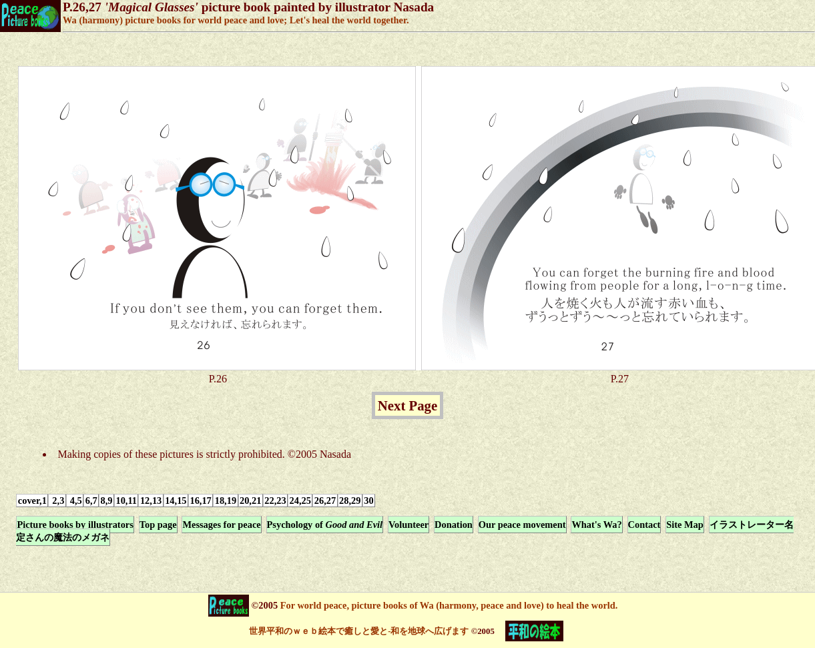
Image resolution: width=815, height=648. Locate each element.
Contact (644, 524)
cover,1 (32, 500)
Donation (454, 524)
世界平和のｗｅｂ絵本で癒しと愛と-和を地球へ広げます (359, 631)
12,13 (151, 500)
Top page (158, 524)
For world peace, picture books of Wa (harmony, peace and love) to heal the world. (447, 605)
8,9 (107, 500)
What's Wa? (596, 524)
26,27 (325, 500)
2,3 (57, 500)
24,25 (300, 500)
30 (368, 500)
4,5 (74, 500)
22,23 (275, 500)
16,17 (200, 500)
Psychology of (325, 524)
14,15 (175, 500)
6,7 (91, 500)
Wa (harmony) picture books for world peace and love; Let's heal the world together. (236, 20)
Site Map (685, 524)
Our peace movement (522, 524)
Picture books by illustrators (75, 524)
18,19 (225, 500)
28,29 (349, 500)
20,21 (250, 500)
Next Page (408, 405)
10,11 (126, 500)
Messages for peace (221, 524)
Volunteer (408, 524)
